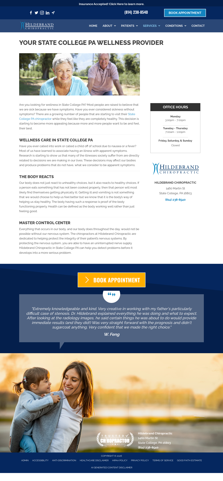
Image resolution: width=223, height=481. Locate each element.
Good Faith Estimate (189, 460)
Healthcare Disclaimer (94, 460)
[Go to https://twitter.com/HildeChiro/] (36, 13)
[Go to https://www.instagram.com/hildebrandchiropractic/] (42, 13)
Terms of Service (162, 460)
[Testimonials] (111, 318)
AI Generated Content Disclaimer (111, 467)
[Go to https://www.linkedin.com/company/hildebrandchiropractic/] (47, 13)
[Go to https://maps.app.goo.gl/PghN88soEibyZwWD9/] (53, 13)
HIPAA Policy (119, 460)
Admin (25, 460)
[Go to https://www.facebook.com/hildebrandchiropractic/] (31, 13)
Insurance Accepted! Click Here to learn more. (111, 4)
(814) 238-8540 (136, 12)
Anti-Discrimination (64, 460)
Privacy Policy (140, 460)
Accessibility (40, 460)
